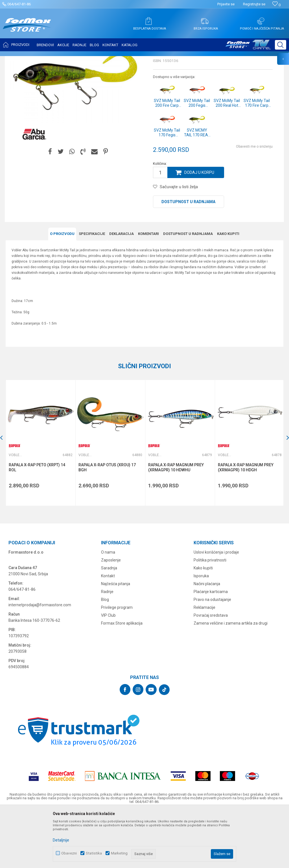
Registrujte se (254, 4)
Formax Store (16, 60)
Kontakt (108, 631)
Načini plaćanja (207, 639)
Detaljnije (61, 840)
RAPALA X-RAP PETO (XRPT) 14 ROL (37, 523)
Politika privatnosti (210, 615)
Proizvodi (37, 60)
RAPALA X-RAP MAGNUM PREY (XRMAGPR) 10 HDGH (245, 523)
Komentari (148, 290)
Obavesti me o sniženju (254, 203)
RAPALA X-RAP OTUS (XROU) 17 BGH (106, 523)
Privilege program (117, 663)
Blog (105, 655)
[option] (40, 498)
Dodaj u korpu (199, 228)
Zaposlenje (111, 615)
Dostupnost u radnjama (188, 258)
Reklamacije (204, 663)
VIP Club (108, 671)
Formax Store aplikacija (122, 678)
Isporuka (201, 631)
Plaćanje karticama (211, 647)
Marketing (119, 853)
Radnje (107, 647)
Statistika (94, 853)
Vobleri (74, 60)
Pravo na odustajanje (212, 655)
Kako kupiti (228, 290)
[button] (280, 45)
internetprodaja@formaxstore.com (39, 660)
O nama (108, 607)
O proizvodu (62, 290)
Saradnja (109, 623)
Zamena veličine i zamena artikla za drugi (231, 678)
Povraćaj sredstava (211, 671)
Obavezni (69, 853)
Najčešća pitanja (115, 639)
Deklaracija (121, 290)
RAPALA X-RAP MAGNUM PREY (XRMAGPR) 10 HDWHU (175, 523)
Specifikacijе (92, 290)
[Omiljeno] (276, 5)
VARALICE (57, 60)
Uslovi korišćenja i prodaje (216, 607)
